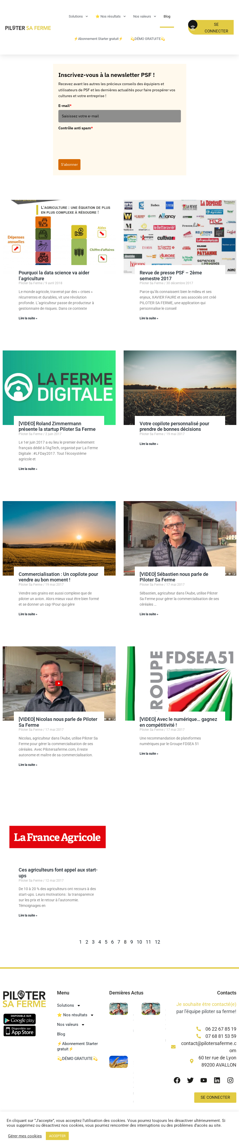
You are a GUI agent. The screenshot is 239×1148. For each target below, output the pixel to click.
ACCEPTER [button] (57, 1136)
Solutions (78, 16)
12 (157, 942)
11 (148, 942)
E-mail (65, 105)
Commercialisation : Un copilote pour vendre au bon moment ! (58, 577)
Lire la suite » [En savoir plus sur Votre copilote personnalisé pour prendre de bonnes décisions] (149, 444)
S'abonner (69, 164)
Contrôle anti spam (75, 128)
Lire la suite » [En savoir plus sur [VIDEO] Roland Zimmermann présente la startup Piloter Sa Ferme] (28, 469)
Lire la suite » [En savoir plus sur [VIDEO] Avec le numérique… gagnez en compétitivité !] (149, 753)
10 (139, 942)
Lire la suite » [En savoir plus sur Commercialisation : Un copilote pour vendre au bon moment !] (28, 614)
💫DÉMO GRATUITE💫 (147, 39)
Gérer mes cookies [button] (25, 1136)
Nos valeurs (144, 16)
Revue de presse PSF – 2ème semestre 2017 (171, 275)
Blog (167, 16)
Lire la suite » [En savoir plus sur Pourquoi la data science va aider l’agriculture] (28, 318)
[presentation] (98, 143)
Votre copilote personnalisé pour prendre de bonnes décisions (174, 426)
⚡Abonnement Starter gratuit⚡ (98, 39)
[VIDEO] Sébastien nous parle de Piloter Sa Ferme (174, 577)
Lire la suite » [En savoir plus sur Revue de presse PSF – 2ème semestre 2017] (149, 318)
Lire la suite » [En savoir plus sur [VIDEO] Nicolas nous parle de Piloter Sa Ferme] (28, 765)
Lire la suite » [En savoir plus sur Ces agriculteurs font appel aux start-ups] (28, 915)
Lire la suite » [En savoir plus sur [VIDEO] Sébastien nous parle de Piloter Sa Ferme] (149, 614)
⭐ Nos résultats (110, 16)
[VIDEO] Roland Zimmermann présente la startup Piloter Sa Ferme (57, 426)
